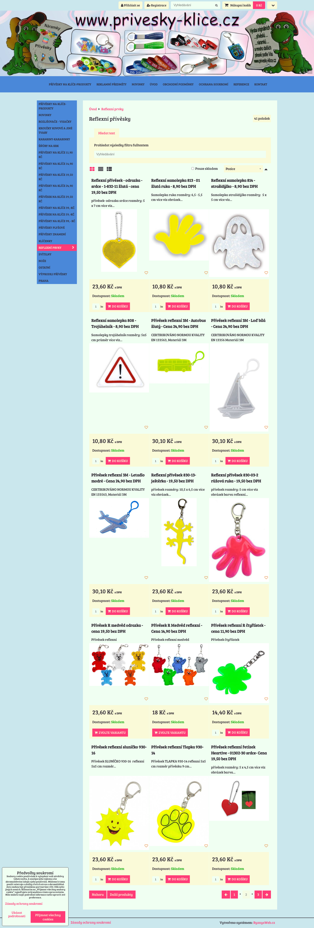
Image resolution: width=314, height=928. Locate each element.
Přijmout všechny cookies (48, 917)
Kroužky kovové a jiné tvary (55, 130)
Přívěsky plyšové (52, 227)
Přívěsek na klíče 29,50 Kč (56, 199)
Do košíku (118, 306)
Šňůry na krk (49, 146)
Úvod (154, 84)
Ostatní (44, 267)
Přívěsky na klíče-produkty (70, 84)
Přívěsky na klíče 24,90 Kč (56, 188)
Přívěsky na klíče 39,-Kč (56, 208)
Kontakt (260, 84)
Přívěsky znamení (52, 234)
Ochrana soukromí (213, 84)
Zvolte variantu (110, 732)
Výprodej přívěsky (53, 274)
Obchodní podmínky (178, 84)
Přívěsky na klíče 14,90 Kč (56, 166)
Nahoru (98, 894)
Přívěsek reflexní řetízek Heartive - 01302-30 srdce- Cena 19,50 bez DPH (239, 752)
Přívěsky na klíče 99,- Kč (57, 221)
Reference (241, 84)
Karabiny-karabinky (54, 139)
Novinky (138, 84)
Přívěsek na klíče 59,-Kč (56, 214)
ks (97, 306)
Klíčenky (45, 241)
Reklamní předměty (112, 84)
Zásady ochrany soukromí (91, 922)
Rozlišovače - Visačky (55, 121)
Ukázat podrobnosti (16, 914)
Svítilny (45, 254)
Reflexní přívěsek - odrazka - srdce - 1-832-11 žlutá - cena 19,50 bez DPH (116, 186)
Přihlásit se (130, 5)
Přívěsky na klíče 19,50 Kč (56, 177)
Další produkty (121, 894)
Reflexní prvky (58, 247)
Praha (43, 281)
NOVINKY (45, 115)
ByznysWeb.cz (264, 922)
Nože (42, 261)
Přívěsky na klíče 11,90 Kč (56, 154)
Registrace (156, 5)
